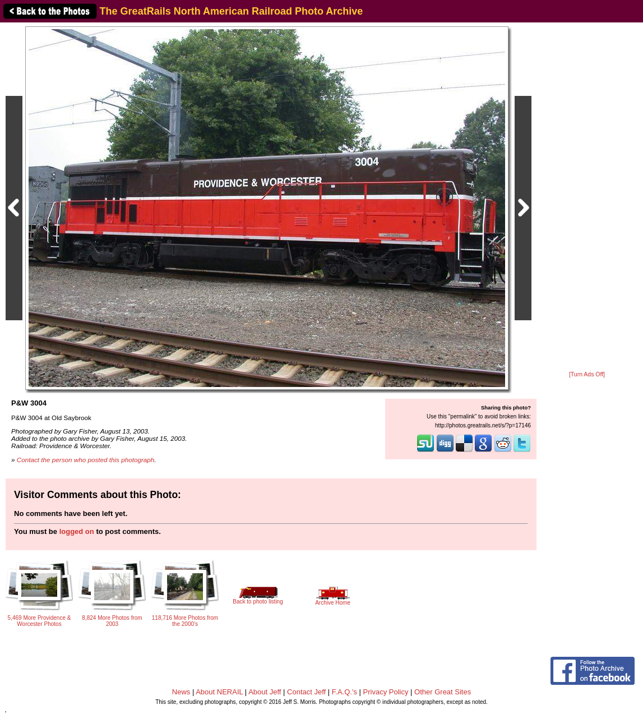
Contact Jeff (306, 692)
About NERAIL (219, 692)
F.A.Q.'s (344, 692)
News (181, 692)
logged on (76, 531)
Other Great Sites (442, 692)
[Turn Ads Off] (587, 374)
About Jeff (264, 692)
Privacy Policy (386, 692)
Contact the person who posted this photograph (86, 459)
